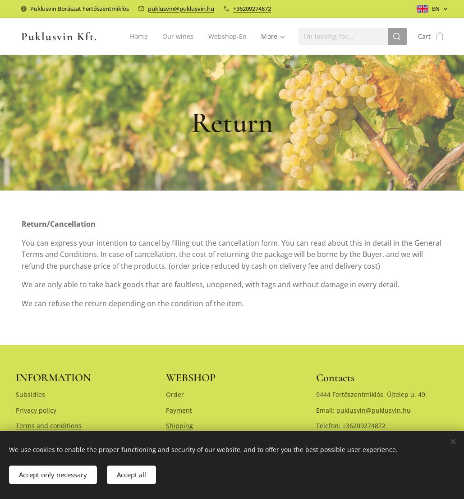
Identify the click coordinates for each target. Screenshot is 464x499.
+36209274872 (252, 9)
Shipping (179, 425)
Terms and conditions (49, 425)
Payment (179, 410)
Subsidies (30, 394)
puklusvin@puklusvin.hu (181, 9)
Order (175, 394)
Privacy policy (36, 410)
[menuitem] (139, 36)
